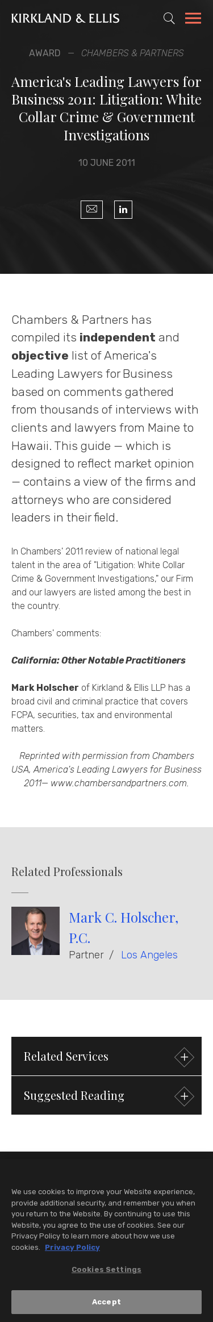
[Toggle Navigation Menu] (193, 19)
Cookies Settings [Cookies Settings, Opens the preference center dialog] (106, 1273)
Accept (106, 1306)
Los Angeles (149, 955)
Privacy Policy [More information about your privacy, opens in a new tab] (72, 1250)
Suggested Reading (107, 1096)
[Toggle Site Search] (169, 18)
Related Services (107, 1057)
